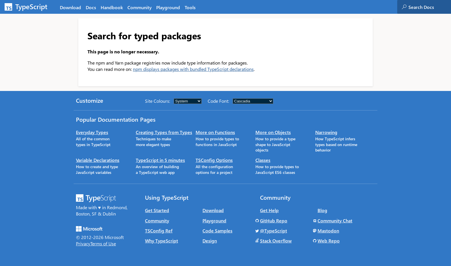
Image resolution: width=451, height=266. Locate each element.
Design (209, 241)
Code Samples (217, 231)
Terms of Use (103, 243)
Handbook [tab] (112, 7)
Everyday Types (92, 132)
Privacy (83, 243)
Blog (322, 210)
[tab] (90, 7)
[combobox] (429, 7)
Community (157, 221)
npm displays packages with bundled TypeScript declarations (193, 69)
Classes (262, 160)
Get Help (269, 210)
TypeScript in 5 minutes (160, 160)
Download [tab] (70, 7)
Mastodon (328, 231)
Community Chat (335, 221)
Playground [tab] (168, 7)
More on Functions (215, 132)
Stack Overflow (276, 241)
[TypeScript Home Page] (29, 7)
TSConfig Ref (159, 231)
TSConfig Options (214, 160)
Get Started (157, 210)
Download (213, 210)
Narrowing (326, 132)
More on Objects (273, 132)
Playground (214, 221)
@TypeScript (273, 231)
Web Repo (329, 241)
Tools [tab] (190, 7)
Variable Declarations (97, 160)
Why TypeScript (161, 241)
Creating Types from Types (164, 132)
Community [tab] (139, 7)
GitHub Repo (273, 221)
